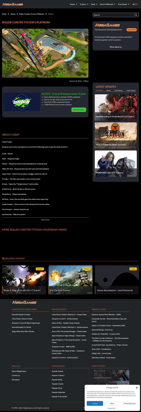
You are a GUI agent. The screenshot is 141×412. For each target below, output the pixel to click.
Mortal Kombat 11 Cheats (21, 327)
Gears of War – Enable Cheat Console (66, 323)
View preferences (130, 403)
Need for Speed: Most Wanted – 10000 (106, 314)
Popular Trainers (58, 375)
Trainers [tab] (99, 90)
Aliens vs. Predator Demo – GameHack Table (108, 325)
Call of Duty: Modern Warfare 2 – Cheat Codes (69, 314)
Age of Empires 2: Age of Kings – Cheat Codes (68, 336)
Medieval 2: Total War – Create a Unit (106, 334)
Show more (45, 220)
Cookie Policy (111, 408)
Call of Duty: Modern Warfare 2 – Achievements (70, 327)
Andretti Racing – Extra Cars (102, 330)
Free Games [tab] (131, 90)
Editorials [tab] (119, 90)
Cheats (50, 14)
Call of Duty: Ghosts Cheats (22, 319)
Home (4, 14)
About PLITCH (78, 110)
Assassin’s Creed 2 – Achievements (65, 319)
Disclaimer (16, 380)
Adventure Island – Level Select (103, 358)
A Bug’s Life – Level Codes (101, 353)
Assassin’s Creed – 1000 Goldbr (63, 347)
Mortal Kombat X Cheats (21, 314)
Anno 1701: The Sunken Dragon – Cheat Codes (69, 331)
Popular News (57, 388)
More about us (116, 47)
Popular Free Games (59, 396)
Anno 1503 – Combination (101, 349)
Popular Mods (57, 380)
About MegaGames (19, 371)
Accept (95, 403)
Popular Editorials (58, 392)
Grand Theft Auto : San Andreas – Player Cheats (110, 345)
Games (13, 14)
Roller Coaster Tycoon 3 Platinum (31, 14)
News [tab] (108, 90)
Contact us (16, 375)
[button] (137, 387)
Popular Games (57, 371)
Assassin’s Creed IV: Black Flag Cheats (26, 323)
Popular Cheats (57, 384)
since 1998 (132, 30)
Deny (112, 403)
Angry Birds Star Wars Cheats (23, 331)
